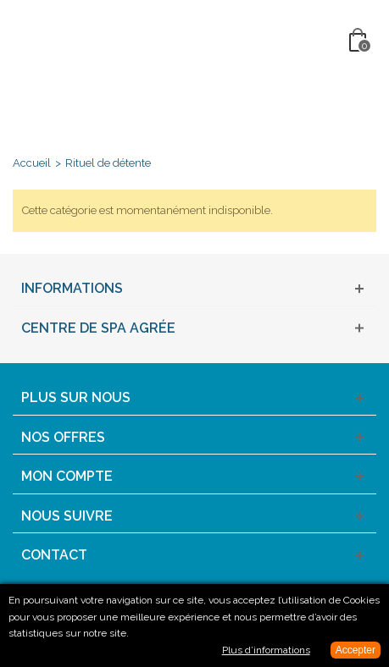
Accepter (355, 650)
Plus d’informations (266, 650)
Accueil (32, 163)
